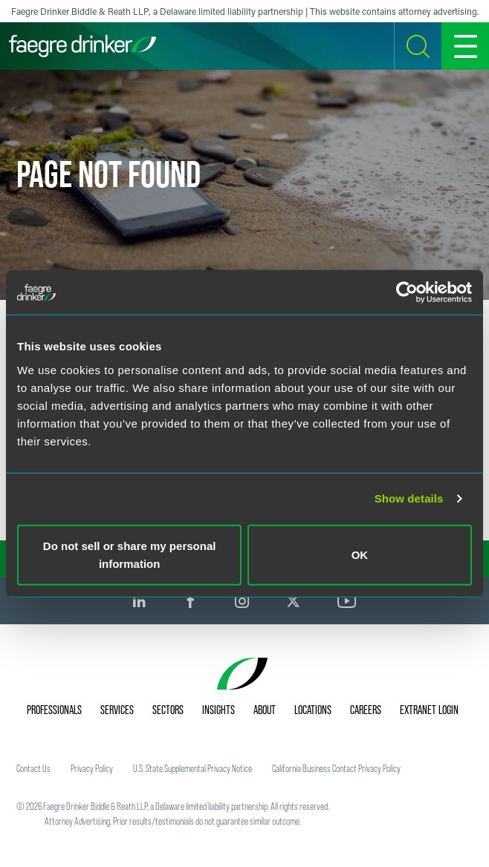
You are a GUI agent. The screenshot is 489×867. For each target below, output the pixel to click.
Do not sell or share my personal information (129, 554)
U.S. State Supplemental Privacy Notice (192, 768)
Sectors (168, 709)
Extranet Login (429, 709)
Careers (365, 709)
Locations (312, 709)
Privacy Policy (92, 768)
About (264, 709)
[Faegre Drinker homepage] (82, 46)
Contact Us (33, 768)
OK (360, 554)
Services (117, 709)
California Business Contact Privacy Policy (336, 768)
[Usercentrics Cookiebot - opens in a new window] (407, 292)
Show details (409, 498)
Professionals (54, 709)
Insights (218, 709)
